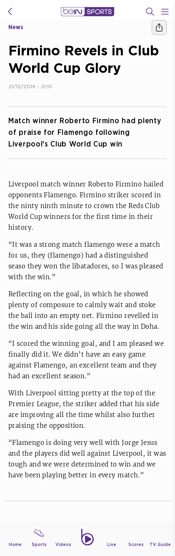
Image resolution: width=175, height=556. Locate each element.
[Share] (159, 27)
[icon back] (10, 12)
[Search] (150, 12)
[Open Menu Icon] (165, 12)
